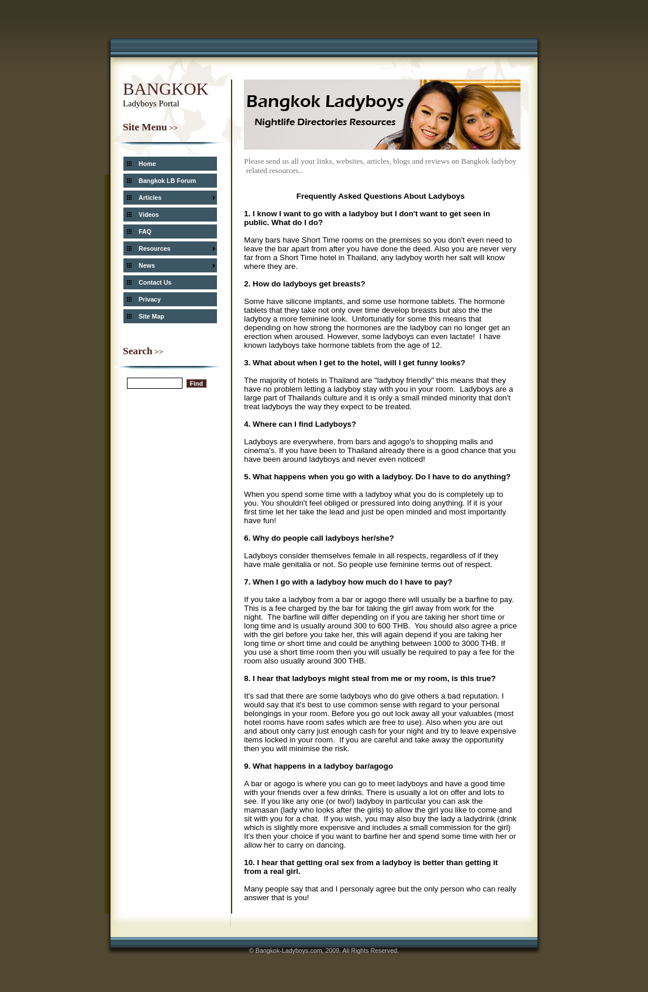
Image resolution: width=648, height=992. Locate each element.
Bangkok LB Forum (167, 180)
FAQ (145, 231)
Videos (149, 214)
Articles (150, 197)
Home (147, 163)
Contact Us (155, 282)
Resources (155, 248)
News (147, 265)
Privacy (150, 299)
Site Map (151, 316)
